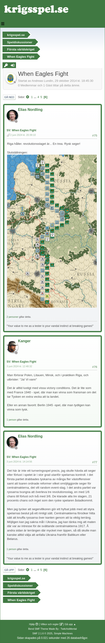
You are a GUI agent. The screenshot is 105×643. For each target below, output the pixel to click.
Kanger (24, 341)
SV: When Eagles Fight (21, 130)
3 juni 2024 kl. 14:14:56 (19, 461)
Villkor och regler (49, 624)
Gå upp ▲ (70, 624)
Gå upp (9, 570)
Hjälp (32, 624)
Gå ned (9, 97)
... (35, 97)
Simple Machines (63, 633)
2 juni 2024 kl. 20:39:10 (23, 135)
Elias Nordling (30, 110)
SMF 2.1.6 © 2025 (42, 633)
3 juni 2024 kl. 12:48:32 (19, 366)
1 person (11, 419)
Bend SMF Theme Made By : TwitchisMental (52, 628)
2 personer (12, 316)
